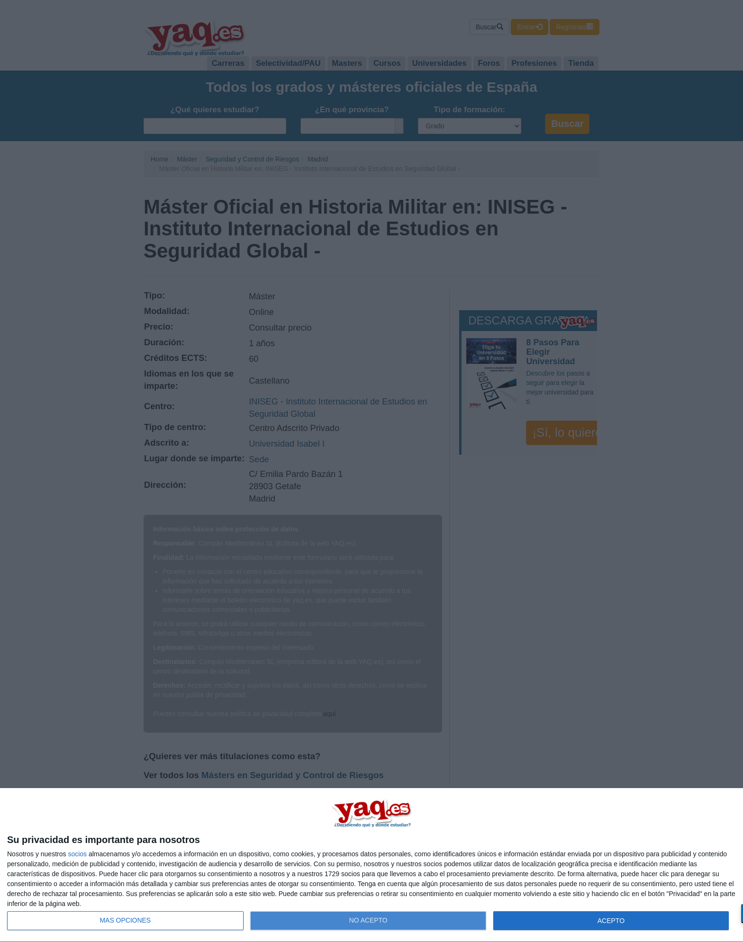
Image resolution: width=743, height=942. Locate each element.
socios (77, 854)
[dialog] (371, 865)
